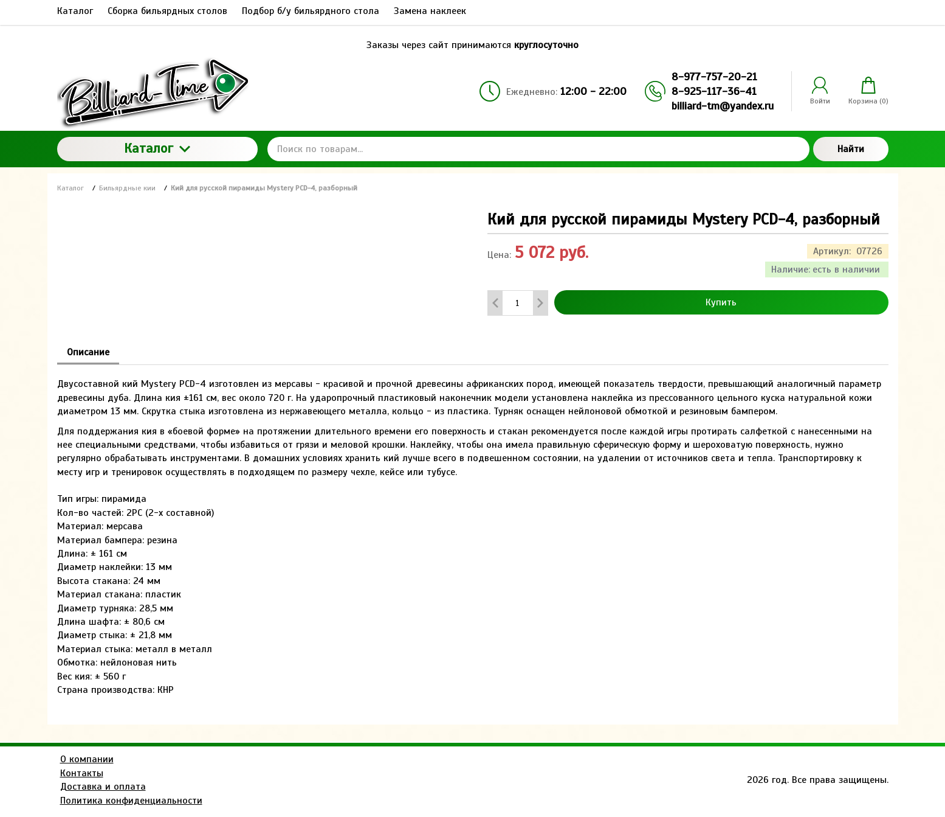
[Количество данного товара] (518, 303)
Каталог (157, 148)
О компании (87, 759)
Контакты (81, 773)
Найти (850, 149)
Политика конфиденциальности (131, 800)
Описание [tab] (88, 352)
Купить (721, 302)
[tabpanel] (472, 531)
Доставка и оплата (103, 786)
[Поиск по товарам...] (538, 149)
